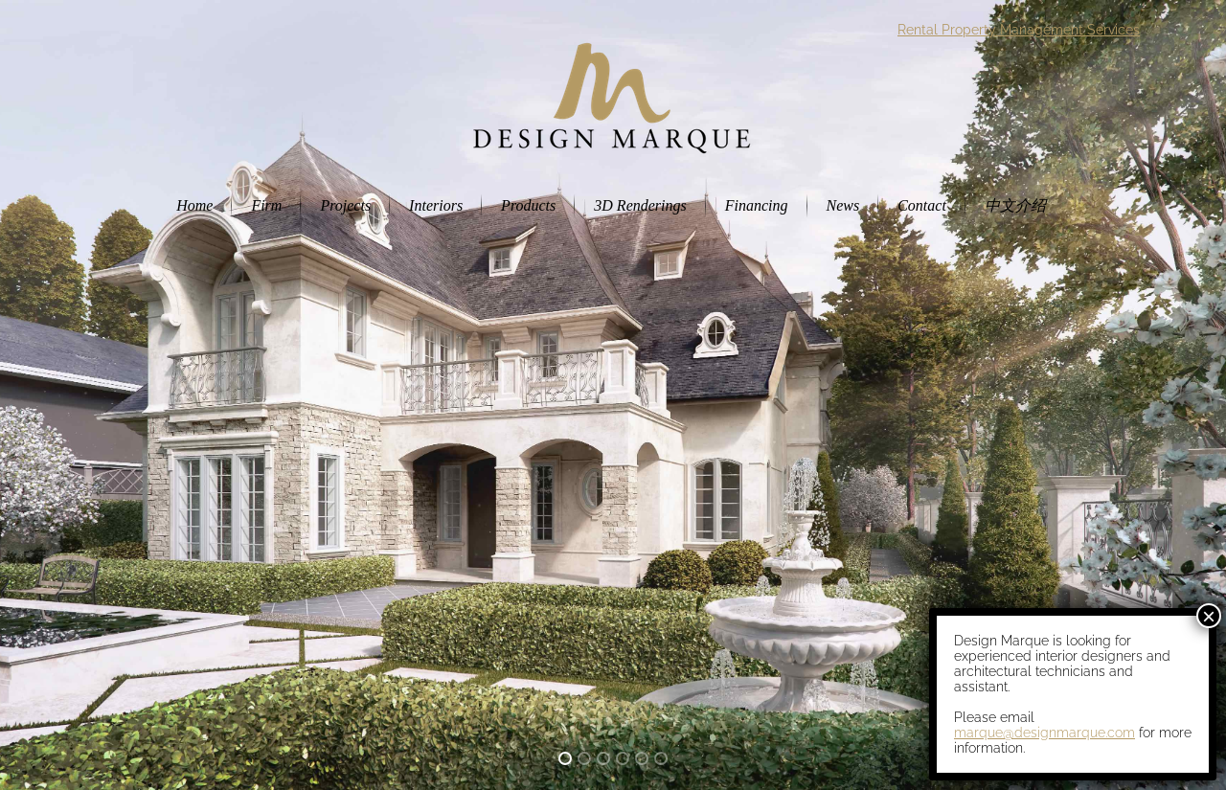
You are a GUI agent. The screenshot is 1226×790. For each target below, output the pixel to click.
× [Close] (1208, 615)
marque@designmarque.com (1044, 732)
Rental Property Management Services (1018, 29)
